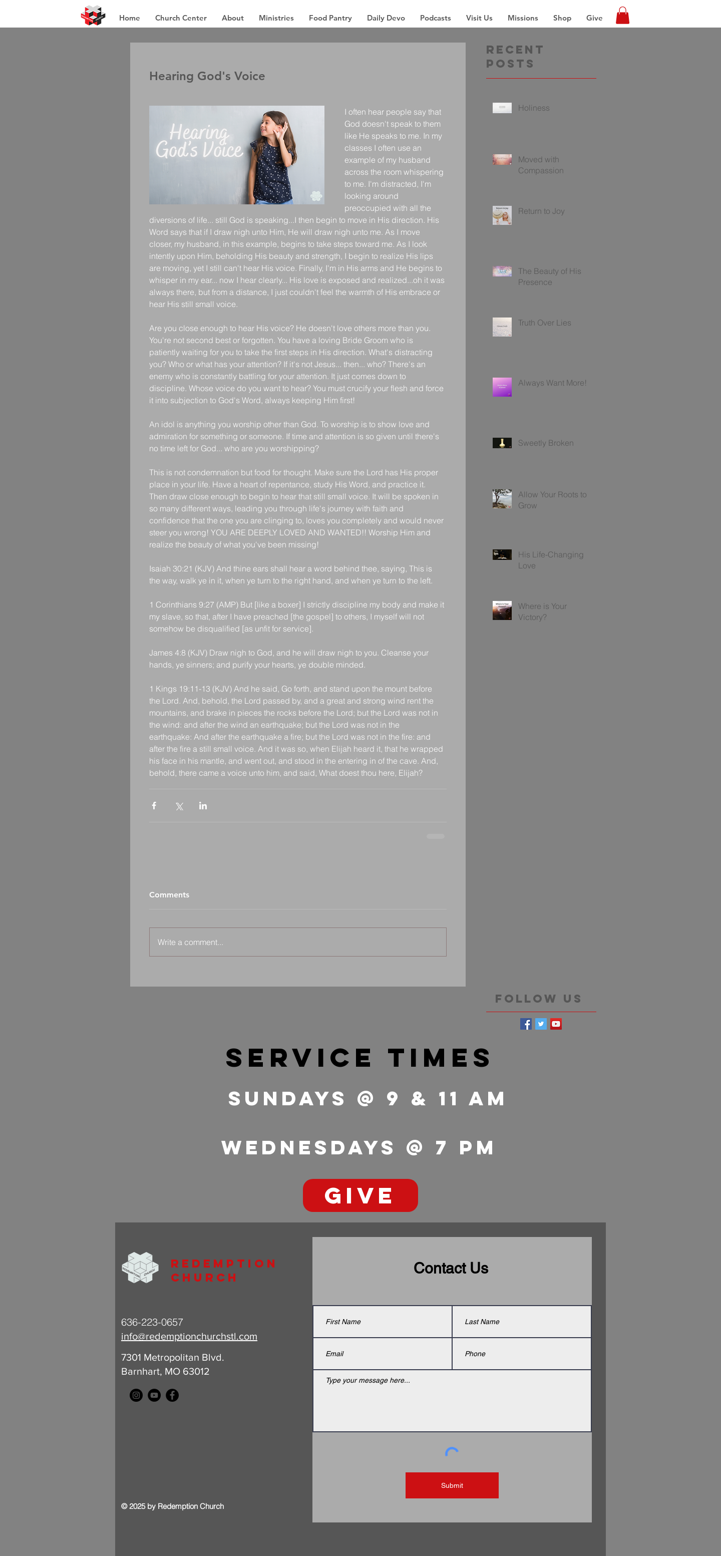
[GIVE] (360, 1195)
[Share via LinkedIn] (203, 805)
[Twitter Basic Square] (541, 1024)
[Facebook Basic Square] (526, 1024)
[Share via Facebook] (154, 805)
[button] (523, 18)
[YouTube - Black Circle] (154, 1395)
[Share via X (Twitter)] (178, 805)
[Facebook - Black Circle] (172, 1395)
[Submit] (452, 1485)
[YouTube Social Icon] (556, 1024)
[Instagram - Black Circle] (136, 1395)
